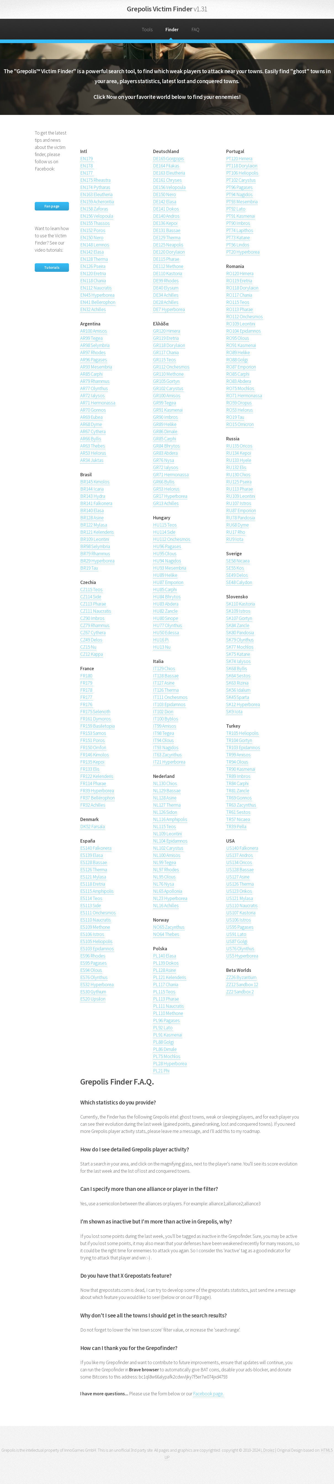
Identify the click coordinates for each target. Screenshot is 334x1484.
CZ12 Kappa (91, 654)
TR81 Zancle (237, 791)
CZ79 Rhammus (94, 625)
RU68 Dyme (237, 525)
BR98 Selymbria (95, 546)
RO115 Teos (237, 302)
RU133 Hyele (238, 460)
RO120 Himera (239, 273)
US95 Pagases (239, 927)
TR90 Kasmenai (240, 769)
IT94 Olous (163, 740)
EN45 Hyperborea (97, 295)
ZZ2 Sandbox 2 (240, 992)
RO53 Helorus (239, 410)
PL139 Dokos (166, 963)
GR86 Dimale (165, 431)
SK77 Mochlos (239, 647)
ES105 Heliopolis (96, 941)
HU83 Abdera (165, 604)
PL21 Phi (161, 1071)
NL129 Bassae (167, 791)
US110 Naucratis (242, 905)
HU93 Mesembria (169, 568)
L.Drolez (267, 1450)
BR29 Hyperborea (97, 561)
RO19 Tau (235, 417)
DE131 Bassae (166, 230)
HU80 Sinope (165, 618)
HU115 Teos (165, 525)
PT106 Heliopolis (242, 173)
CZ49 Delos (91, 640)
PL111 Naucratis (168, 1006)
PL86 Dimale (165, 1049)
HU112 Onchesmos (171, 539)
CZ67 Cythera (93, 633)
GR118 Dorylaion (169, 345)
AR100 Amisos (93, 331)
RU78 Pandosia (240, 518)
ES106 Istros (92, 934)
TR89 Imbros (238, 776)
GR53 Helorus (166, 489)
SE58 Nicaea (238, 561)
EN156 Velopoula (96, 216)
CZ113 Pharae (93, 604)
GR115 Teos (164, 360)
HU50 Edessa (166, 633)
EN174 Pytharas (95, 187)
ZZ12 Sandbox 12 (242, 985)
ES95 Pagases (93, 963)
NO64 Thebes (166, 934)
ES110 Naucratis (95, 920)
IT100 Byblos (165, 719)
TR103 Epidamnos (243, 747)
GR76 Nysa (163, 460)
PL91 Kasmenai (167, 1035)
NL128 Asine (165, 798)
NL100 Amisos (166, 855)
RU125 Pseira (239, 482)
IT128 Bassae (166, 676)
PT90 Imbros (238, 223)
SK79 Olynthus (240, 640)
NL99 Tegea (164, 862)
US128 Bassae (240, 870)
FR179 (86, 683)
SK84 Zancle (237, 625)
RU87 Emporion (241, 510)
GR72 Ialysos (165, 467)
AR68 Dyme (91, 424)
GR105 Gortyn (166, 381)
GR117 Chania (166, 352)
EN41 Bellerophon (97, 302)
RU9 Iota (234, 539)
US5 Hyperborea (242, 956)
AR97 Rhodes (93, 352)
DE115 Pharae (166, 259)
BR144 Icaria (92, 489)
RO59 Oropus (239, 403)
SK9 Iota (234, 712)
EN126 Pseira (92, 266)
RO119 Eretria (239, 281)
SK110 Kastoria (240, 604)
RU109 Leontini (240, 496)
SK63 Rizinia (237, 683)
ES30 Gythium (93, 992)
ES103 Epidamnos (97, 949)
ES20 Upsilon (92, 999)
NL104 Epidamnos (170, 841)
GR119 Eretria (166, 338)
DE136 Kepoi (165, 223)
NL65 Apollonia (167, 891)
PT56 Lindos (237, 245)
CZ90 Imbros (92, 618)
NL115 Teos (164, 826)
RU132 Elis (236, 467)
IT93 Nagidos (165, 747)
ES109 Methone (95, 927)
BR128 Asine (92, 518)
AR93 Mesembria (96, 367)
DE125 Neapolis (168, 245)
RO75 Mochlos (240, 388)
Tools (147, 30)
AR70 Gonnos (93, 410)
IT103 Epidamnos (169, 704)
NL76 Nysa (163, 884)
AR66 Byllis (90, 439)
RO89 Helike (238, 352)
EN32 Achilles (93, 309)
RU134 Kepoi (238, 453)
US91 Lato (236, 934)
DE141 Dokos (166, 209)
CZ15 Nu (88, 647)
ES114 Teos (91, 898)
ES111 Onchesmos (98, 913)
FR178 (86, 690)
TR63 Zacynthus (241, 805)
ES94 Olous (91, 970)
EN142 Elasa (92, 252)
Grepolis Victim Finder (167, 8)
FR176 (86, 704)
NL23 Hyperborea (170, 898)
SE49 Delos (237, 575)
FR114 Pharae (93, 783)
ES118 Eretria (92, 884)
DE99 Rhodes (166, 281)
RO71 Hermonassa (244, 396)
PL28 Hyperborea (170, 1064)
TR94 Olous (237, 762)
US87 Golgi (236, 941)
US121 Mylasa (239, 898)
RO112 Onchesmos (244, 317)
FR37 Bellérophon (97, 798)
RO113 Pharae (239, 309)
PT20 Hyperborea (243, 252)
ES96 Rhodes (92, 956)
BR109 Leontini (94, 539)
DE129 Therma (166, 238)
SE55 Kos (235, 568)
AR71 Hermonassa (97, 403)
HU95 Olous (165, 554)
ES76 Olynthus (94, 977)
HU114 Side (164, 532)
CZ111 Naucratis (95, 611)
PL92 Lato (163, 1028)
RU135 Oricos (239, 446)
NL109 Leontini (167, 834)
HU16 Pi (161, 640)
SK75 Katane (238, 654)
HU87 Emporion (168, 582)
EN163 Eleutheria (96, 194)
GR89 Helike (165, 424)
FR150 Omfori (93, 747)
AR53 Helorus (93, 453)
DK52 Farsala (92, 826)
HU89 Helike (165, 575)
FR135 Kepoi (92, 762)
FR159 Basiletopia (97, 726)
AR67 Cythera (93, 431)
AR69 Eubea (91, 417)
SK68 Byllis (236, 668)
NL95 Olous (164, 877)
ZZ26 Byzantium (241, 977)
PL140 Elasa (164, 956)
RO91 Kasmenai (241, 345)
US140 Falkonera (242, 848)
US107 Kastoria (240, 913)
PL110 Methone (168, 1013)
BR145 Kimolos (94, 482)
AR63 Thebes (92, 446)
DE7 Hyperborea (169, 309)
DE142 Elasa (164, 202)
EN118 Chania (93, 281)
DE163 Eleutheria (169, 173)
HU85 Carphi (165, 589)
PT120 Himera (239, 159)
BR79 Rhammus (95, 554)
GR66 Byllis (164, 482)
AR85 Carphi (91, 374)
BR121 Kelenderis (97, 532)
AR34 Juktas (91, 460)
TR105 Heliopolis (242, 733)
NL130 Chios (165, 783)
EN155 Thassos (95, 223)
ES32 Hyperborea (97, 985)
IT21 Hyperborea (169, 762)
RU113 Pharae (239, 489)
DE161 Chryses (167, 180)
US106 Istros (238, 920)
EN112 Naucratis (96, 288)
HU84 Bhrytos (167, 597)
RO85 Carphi (237, 374)
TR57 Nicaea (238, 819)
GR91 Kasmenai (168, 410)
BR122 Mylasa (93, 525)
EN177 (86, 173)
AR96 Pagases (93, 360)
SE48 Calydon (239, 582)
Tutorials (51, 267)
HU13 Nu (161, 647)
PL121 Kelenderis (169, 977)
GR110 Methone (168, 374)
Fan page (51, 206)
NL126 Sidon (165, 812)
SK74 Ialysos (238, 661)
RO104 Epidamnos (243, 331)
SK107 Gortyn (239, 618)
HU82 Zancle (165, 611)
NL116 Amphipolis (170, 819)
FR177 (86, 697)
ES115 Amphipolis (97, 891)
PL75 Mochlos (166, 1056)
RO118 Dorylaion (242, 288)
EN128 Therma (94, 259)
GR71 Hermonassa (171, 475)
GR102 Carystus (168, 388)
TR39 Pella (236, 826)
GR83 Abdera (165, 453)
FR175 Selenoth (95, 712)
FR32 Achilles (92, 805)
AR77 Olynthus (94, 388)
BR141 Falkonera (96, 503)
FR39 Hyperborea (97, 791)
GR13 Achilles (166, 503)
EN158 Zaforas (94, 209)
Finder (171, 30)
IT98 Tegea (163, 733)
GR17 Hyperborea (170, 496)
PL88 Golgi (163, 1042)
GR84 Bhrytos (166, 446)
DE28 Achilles (165, 302)
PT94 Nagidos (239, 194)
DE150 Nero (164, 194)
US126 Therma (240, 884)
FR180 (86, 676)
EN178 (86, 166)
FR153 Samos (93, 733)
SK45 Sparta (237, 697)
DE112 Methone (168, 266)
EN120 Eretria (93, 273)
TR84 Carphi (237, 783)
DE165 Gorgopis (168, 159)
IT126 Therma (166, 690)
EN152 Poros (92, 230)
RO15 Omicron (240, 424)
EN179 (86, 159)
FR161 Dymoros (95, 719)
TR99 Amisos (238, 755)
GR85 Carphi (164, 439)
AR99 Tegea (91, 338)
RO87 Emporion (241, 367)
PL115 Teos (164, 992)
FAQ (195, 30)
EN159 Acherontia (97, 202)
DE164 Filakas (166, 166)
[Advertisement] (144, 137)
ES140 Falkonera (95, 848)
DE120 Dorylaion (169, 252)
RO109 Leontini (240, 324)
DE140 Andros (166, 216)
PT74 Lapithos (239, 230)
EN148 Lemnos (94, 245)
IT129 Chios (164, 668)
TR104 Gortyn (239, 740)
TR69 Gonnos (239, 798)
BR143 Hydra (92, 496)
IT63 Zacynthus (167, 755)
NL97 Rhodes (166, 870)
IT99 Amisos (164, 726)
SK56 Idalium (238, 690)
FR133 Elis (90, 769)
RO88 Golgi (237, 360)
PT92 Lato (235, 209)
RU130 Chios (238, 475)
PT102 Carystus (241, 180)
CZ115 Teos (91, 589)
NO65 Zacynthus (169, 927)
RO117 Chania (239, 295)
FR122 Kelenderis (96, 776)
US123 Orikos (239, 891)
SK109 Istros (238, 611)
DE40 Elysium (165, 288)
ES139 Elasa (91, 855)
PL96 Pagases (166, 1020)
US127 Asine (238, 877)
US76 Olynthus (240, 949)
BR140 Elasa (92, 510)
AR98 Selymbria (94, 345)
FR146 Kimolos (94, 755)
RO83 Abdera (238, 381)
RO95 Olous (237, 338)
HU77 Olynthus (167, 625)
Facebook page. (208, 1394)
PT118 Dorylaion (241, 166)
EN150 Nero (91, 238)
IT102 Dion (163, 712)
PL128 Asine (164, 970)
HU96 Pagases (167, 546)
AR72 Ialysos (92, 396)
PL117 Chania (165, 985)
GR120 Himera (166, 331)
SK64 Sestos (238, 676)
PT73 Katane (238, 238)
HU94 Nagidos (167, 561)
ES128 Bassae (93, 862)
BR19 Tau (89, 568)
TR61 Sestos (238, 812)
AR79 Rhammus (94, 381)
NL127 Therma (167, 805)
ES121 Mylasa (93, 877)
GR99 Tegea (164, 403)
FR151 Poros (92, 740)
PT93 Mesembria (242, 202)
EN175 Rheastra (95, 180)
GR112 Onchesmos (171, 367)
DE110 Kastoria (167, 273)
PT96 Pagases (239, 187)
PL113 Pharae (166, 999)
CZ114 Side (90, 597)
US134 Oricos (239, 862)
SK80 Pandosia (240, 633)
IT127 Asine (164, 683)
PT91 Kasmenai (240, 216)
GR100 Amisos (166, 396)
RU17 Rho (235, 532)
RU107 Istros (238, 503)
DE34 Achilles (165, 295)
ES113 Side (90, 905)
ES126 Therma (93, 870)
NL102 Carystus (168, 848)
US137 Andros (239, 855)
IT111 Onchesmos (170, 697)
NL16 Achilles (166, 905)
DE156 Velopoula (169, 187)
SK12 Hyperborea (243, 704)
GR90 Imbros (165, 417)
